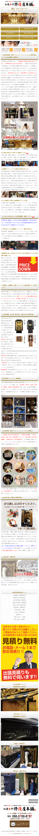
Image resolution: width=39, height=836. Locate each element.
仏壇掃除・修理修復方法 (19, 595)
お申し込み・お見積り (28, 37)
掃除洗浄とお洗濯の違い (19, 597)
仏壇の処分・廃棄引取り (19, 607)
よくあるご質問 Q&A (19, 612)
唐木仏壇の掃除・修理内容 (19, 602)
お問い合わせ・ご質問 (19, 617)
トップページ (9, 28)
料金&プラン (19, 614)
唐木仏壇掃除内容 (28, 33)
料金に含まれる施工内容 (19, 605)
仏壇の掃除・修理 (28, 28)
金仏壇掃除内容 (10, 33)
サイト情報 (33, 802)
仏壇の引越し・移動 (19, 609)
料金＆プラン (9, 37)
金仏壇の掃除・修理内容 (19, 600)
